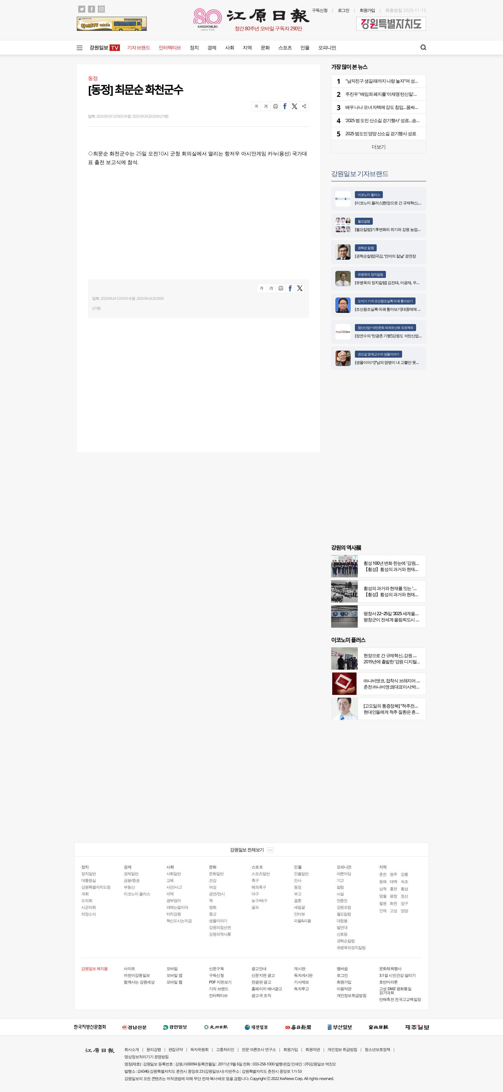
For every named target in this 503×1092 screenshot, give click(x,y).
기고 (340, 880)
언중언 (342, 900)
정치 (194, 47)
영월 (382, 896)
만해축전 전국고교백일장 (400, 999)
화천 (393, 903)
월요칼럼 (364, 221)
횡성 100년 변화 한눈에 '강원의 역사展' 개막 (403, 563)
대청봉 (342, 920)
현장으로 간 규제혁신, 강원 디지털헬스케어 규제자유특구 (416, 655)
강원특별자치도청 (95, 887)
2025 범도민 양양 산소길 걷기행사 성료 (380, 133)
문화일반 (216, 873)
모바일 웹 (174, 982)
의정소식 (88, 914)
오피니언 (327, 47)
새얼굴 (299, 907)
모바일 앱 (174, 975)
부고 (297, 893)
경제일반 (131, 873)
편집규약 (176, 1049)
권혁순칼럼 (346, 940)
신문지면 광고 (263, 975)
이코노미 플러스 (369, 194)
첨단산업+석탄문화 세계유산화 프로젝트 (385, 327)
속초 (404, 881)
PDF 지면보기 (220, 982)
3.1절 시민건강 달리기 (397, 975)
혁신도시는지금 (179, 920)
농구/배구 (259, 900)
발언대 (342, 927)
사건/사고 (174, 887)
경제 (211, 47)
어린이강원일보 (137, 975)
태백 (393, 881)
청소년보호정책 (377, 1049)
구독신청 (320, 10)
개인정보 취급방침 (342, 1049)
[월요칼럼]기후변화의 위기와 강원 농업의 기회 (392, 229)
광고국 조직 (261, 995)
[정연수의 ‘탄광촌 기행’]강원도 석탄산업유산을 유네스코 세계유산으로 (411, 335)
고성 (393, 910)
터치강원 (174, 914)
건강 (212, 880)
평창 (393, 896)
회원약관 (312, 1049)
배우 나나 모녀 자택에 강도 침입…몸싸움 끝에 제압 (391, 107)
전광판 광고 (261, 982)
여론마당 (344, 873)
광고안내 (259, 968)
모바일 (172, 968)
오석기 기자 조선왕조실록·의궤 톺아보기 (385, 301)
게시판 (299, 968)
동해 (382, 881)
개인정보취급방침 (351, 995)
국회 (85, 893)
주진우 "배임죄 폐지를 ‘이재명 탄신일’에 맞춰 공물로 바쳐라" (399, 94)
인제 (382, 910)
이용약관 (344, 988)
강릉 (404, 874)
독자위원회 (199, 1049)
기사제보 (301, 982)
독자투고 (301, 988)
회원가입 (367, 10)
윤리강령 (153, 1049)
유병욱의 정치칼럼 (370, 274)
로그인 (344, 10)
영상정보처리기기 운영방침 (146, 1056)
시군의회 (88, 907)
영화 (212, 907)
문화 (265, 47)
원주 (393, 874)
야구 (255, 893)
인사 (297, 880)
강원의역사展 (220, 934)
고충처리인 (225, 1049)
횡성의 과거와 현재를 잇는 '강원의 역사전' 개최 (406, 588)
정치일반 (88, 873)
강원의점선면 (220, 927)
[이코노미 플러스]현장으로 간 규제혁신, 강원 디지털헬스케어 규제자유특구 (415, 202)
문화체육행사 (390, 968)
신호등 (342, 934)
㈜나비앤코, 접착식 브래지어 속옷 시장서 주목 (405, 681)
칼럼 (340, 887)
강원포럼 (344, 907)
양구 (404, 903)
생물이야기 (218, 920)
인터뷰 (299, 914)
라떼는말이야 (177, 907)
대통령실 (88, 880)
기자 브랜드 (138, 47)
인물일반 (301, 873)
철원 (382, 903)
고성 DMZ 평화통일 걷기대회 (395, 990)
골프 (255, 907)
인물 (304, 47)
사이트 (129, 968)
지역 (247, 47)
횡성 (404, 888)
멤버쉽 (342, 968)
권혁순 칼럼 (366, 247)
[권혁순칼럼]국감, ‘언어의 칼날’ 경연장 (386, 256)
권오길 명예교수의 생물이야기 (378, 354)
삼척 (382, 888)
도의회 (86, 900)
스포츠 (284, 47)
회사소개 (131, 1049)
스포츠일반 (261, 873)
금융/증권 (131, 880)
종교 (212, 914)
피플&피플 (302, 920)
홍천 (393, 888)
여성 (212, 887)
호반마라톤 (388, 982)
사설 (340, 893)
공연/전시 (217, 893)
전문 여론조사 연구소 (259, 1049)
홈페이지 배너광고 (267, 988)
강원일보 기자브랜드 (359, 173)
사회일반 (174, 873)
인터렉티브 (170, 47)
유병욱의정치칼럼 (351, 947)
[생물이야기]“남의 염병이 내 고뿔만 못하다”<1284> (395, 362)
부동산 (129, 887)
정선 (404, 896)
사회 (229, 47)
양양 (404, 910)
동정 (297, 887)
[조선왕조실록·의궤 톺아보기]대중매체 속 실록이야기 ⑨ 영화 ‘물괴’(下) (411, 309)
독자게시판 (303, 975)
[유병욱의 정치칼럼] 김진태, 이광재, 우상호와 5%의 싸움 (400, 282)
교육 (170, 880)
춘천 (382, 874)
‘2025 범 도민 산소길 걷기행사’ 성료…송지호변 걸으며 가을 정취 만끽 (407, 120)
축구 (255, 880)
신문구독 (216, 968)
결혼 (297, 900)
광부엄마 (174, 900)
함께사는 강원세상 (139, 982)
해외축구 (259, 887)
